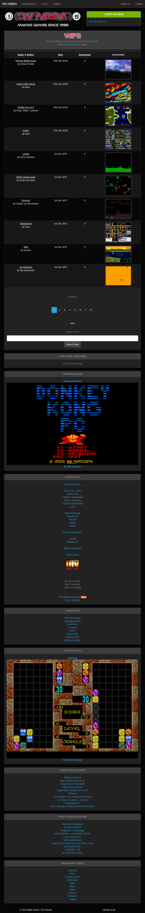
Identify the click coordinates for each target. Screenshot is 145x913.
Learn (57, 4)
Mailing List (72, 542)
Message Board (72, 484)
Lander (25, 154)
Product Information (72, 532)
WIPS (72, 630)
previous (72, 296)
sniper (26, 130)
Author (30, 54)
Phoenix (72, 793)
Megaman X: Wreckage (72, 830)
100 (75, 44)
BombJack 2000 (72, 846)
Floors (72, 886)
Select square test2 (25, 177)
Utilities (72, 522)
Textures (72, 893)
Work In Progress (72, 500)
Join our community (72, 363)
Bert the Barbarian (72, 840)
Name (21, 54)
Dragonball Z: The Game (72, 784)
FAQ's (73, 526)
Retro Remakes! (72, 618)
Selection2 (72, 880)
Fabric (72, 889)
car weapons (26, 267)
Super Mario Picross (72, 787)
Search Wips (72, 344)
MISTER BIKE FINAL (72, 853)
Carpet (72, 899)
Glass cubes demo (26, 84)
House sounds (72, 877)
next (72, 323)
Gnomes (26, 200)
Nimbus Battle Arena (26, 61)
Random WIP (72, 637)
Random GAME (72, 640)
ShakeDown (26, 223)
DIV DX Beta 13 (97, 21)
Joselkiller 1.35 (72, 849)
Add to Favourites (72, 548)
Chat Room (72, 624)
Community (29, 4)
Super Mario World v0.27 (72, 780)
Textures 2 (72, 896)
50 (71, 44)
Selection (72, 870)
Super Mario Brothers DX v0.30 (72, 790)
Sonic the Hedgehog (72, 824)
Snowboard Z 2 (72, 803)
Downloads (85, 54)
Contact (72, 538)
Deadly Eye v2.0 (26, 107)
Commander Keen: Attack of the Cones (72, 796)
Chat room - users (72, 490)
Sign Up (125, 4)
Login (139, 4)
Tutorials (72, 519)
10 (65, 44)
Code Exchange (73, 513)
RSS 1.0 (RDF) (72, 600)
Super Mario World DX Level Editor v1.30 (72, 843)
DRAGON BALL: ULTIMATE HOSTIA (72, 833)
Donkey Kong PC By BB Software (72, 424)
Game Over (72, 494)
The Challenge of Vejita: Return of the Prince (72, 806)
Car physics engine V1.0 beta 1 (72, 800)
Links (72, 506)
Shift (26, 247)
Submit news (72, 554)
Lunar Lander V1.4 (72, 837)
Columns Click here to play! (72, 709)
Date (60, 54)
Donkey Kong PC (72, 827)
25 (68, 44)
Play (45, 4)
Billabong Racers (72, 777)
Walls (72, 883)
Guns (72, 873)
